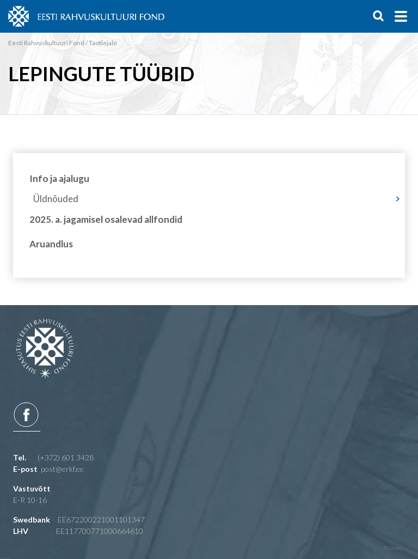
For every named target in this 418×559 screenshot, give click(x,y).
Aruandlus (51, 478)
